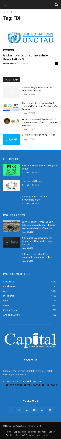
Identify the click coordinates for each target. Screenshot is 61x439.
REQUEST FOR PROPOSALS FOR (38, 135)
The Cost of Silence (32, 181)
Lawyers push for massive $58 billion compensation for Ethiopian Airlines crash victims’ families (39, 225)
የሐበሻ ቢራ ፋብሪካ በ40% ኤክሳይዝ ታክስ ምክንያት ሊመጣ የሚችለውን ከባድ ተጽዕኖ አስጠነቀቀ (39, 122)
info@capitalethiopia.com (28, 381)
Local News (8, 50)
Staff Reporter (9, 63)
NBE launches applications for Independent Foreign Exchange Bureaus (37, 241)
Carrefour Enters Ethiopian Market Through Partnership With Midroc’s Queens (39, 106)
